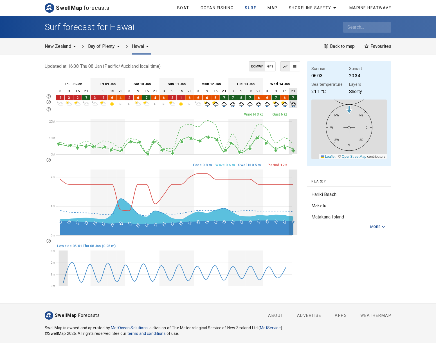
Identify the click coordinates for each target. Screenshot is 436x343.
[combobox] (367, 27)
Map (273, 8)
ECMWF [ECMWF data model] (257, 66)
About (276, 315)
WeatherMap (375, 315)
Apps (341, 315)
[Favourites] (377, 46)
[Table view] (295, 66)
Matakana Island (327, 217)
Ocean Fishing (217, 8)
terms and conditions (146, 333)
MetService (270, 328)
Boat (183, 8)
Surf (250, 8)
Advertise (309, 315)
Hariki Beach (323, 194)
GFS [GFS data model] (270, 66)
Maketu (318, 205)
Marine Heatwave (370, 8)
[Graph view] (285, 66)
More (378, 227)
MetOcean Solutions (129, 328)
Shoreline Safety (313, 7)
